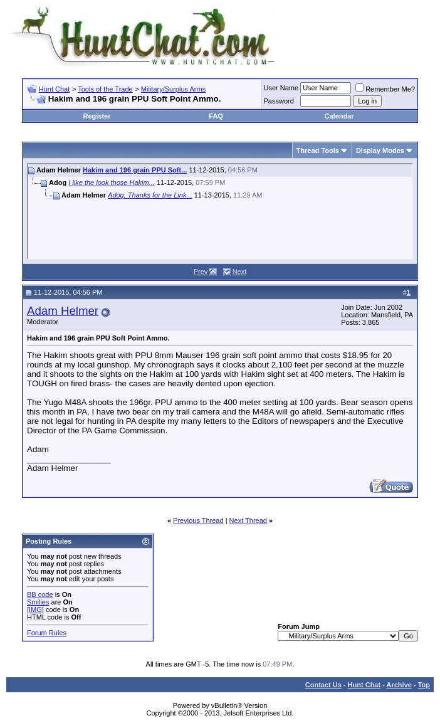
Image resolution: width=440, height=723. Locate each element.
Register (96, 116)
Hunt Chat (54, 89)
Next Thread (248, 520)
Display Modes (380, 150)
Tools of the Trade (105, 89)
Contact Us (323, 685)
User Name (281, 88)
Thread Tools (317, 150)
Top (424, 685)
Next (240, 271)
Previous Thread (198, 520)
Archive (399, 685)
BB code (40, 594)
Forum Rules (46, 632)
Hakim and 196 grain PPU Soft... (135, 170)
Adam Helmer (62, 310)
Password (279, 101)
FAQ (216, 116)
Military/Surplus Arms (173, 89)
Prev (201, 271)
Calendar (339, 116)
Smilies (38, 602)
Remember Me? (385, 89)
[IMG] (35, 609)
